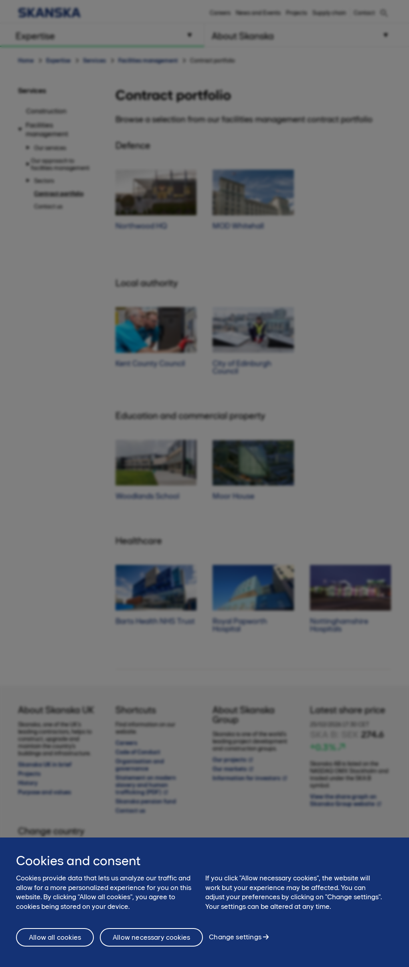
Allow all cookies (55, 941)
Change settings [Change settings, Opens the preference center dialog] (235, 941)
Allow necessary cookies (151, 941)
